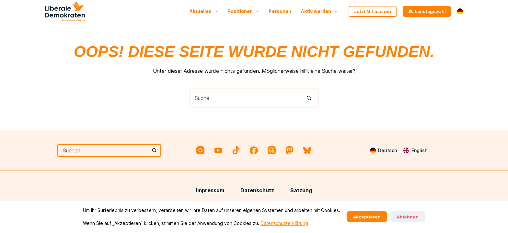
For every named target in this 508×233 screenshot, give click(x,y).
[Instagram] (200, 150)
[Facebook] (254, 150)
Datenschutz (257, 190)
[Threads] (272, 150)
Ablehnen (408, 216)
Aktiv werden (320, 11)
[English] (415, 150)
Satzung (301, 190)
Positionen (244, 11)
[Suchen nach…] (244, 98)
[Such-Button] (309, 98)
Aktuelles (205, 11)
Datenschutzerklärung (284, 223)
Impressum (210, 190)
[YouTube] (218, 150)
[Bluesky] (307, 150)
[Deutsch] (383, 150)
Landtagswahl (427, 11)
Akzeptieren (367, 216)
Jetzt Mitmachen (372, 11)
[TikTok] (236, 150)
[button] (460, 11)
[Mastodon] (289, 150)
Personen (280, 11)
